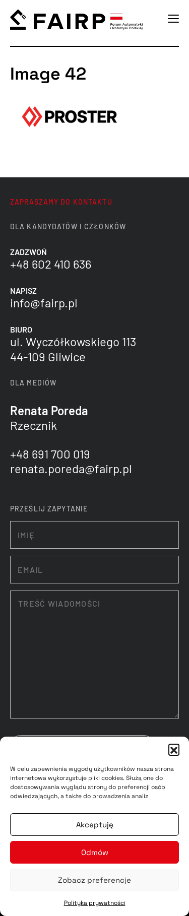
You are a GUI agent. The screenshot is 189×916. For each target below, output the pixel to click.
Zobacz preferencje (94, 880)
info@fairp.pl (44, 302)
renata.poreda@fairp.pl (71, 468)
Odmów (94, 852)
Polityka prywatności (94, 903)
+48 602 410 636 (50, 263)
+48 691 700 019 (50, 453)
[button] (174, 749)
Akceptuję (94, 824)
